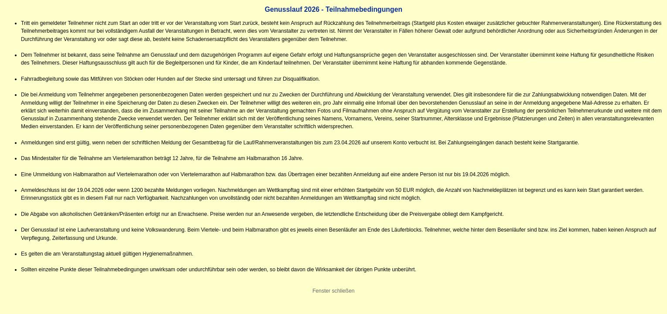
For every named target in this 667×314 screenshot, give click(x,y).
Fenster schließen (334, 291)
